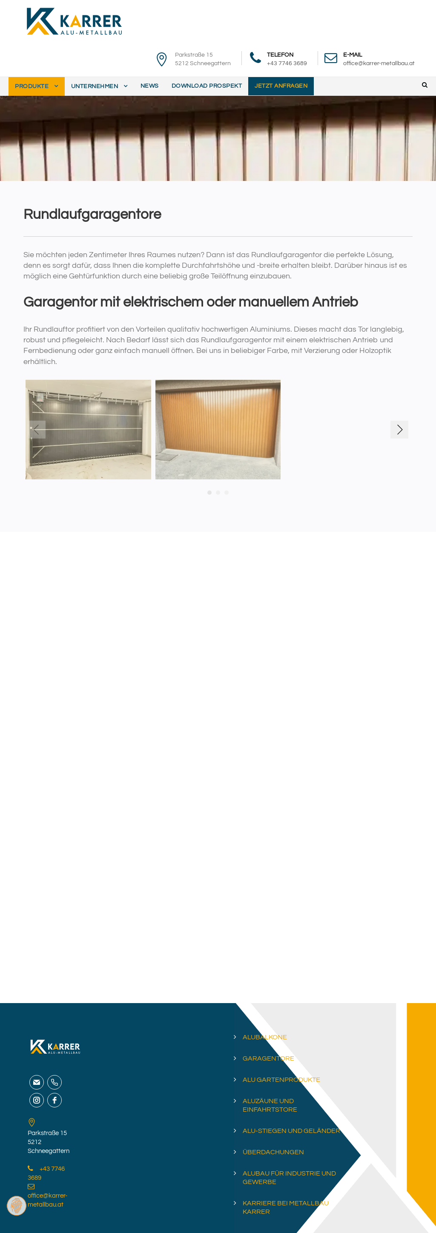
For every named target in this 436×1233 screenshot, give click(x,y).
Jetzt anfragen (281, 86)
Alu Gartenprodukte (281, 1079)
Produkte (32, 86)
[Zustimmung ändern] (16, 1206)
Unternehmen (94, 86)
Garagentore (268, 1058)
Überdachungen (273, 1152)
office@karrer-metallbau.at (379, 63)
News (150, 86)
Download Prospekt (207, 86)
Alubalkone (265, 1037)
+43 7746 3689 (287, 63)
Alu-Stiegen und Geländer (291, 1130)
